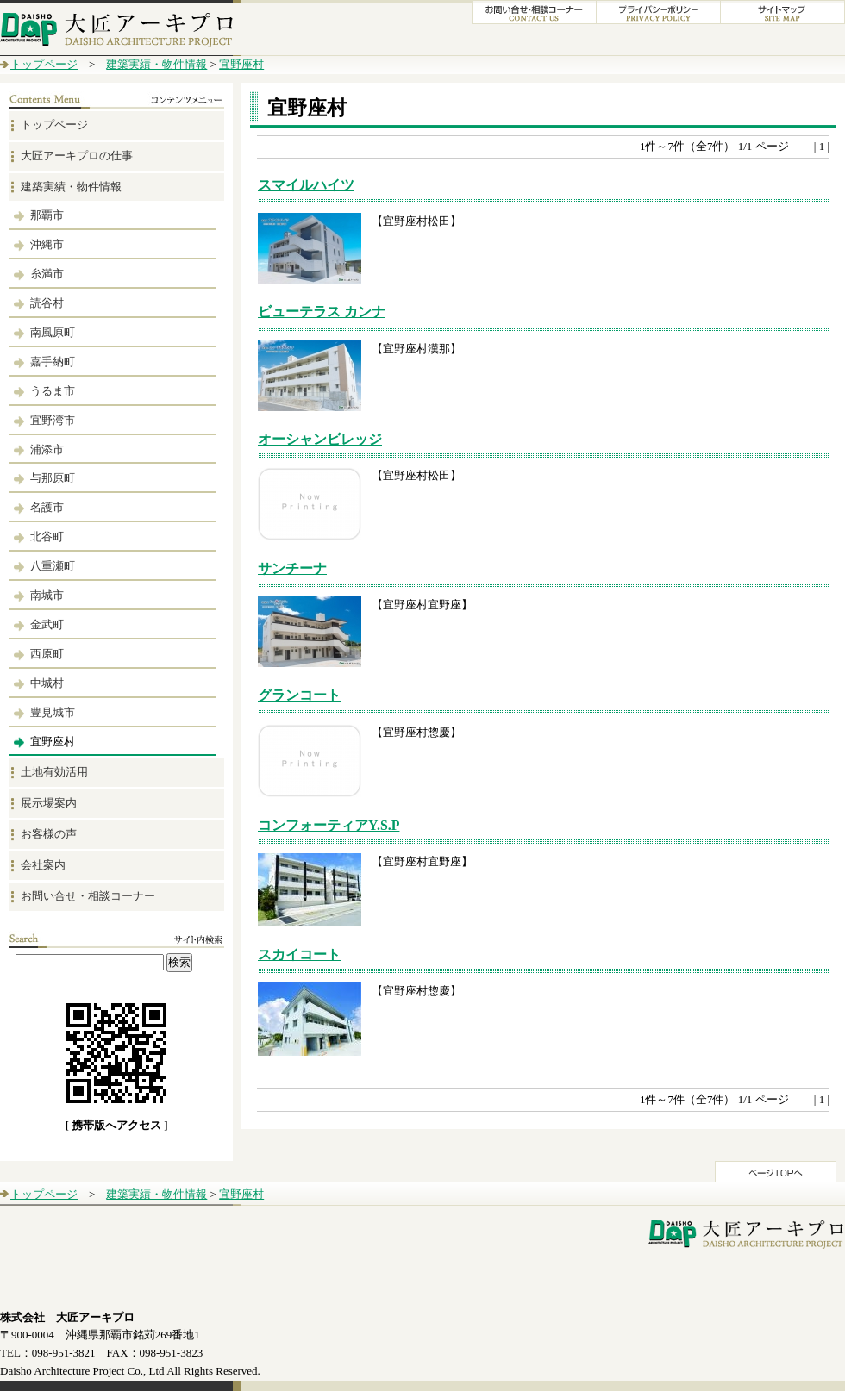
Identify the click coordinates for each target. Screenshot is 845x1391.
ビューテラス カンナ (321, 311)
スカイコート (299, 954)
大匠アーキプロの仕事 (77, 155)
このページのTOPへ (775, 1171)
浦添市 (47, 449)
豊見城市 (52, 712)
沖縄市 (47, 244)
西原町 (47, 653)
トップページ (44, 64)
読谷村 (47, 302)
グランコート (299, 695)
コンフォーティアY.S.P (328, 825)
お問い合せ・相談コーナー (88, 895)
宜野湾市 (52, 420)
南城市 (47, 595)
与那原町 (52, 477)
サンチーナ (292, 568)
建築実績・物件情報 (156, 64)
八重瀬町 (52, 565)
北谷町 (47, 536)
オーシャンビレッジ (320, 439)
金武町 (47, 624)
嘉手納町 (52, 361)
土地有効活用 (54, 771)
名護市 (47, 507)
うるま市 (52, 390)
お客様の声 (49, 833)
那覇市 (47, 215)
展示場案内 (49, 802)
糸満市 (47, 273)
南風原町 (52, 332)
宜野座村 (241, 64)
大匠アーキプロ (120, 28)
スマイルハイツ (306, 185)
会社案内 (43, 864)
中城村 (47, 683)
